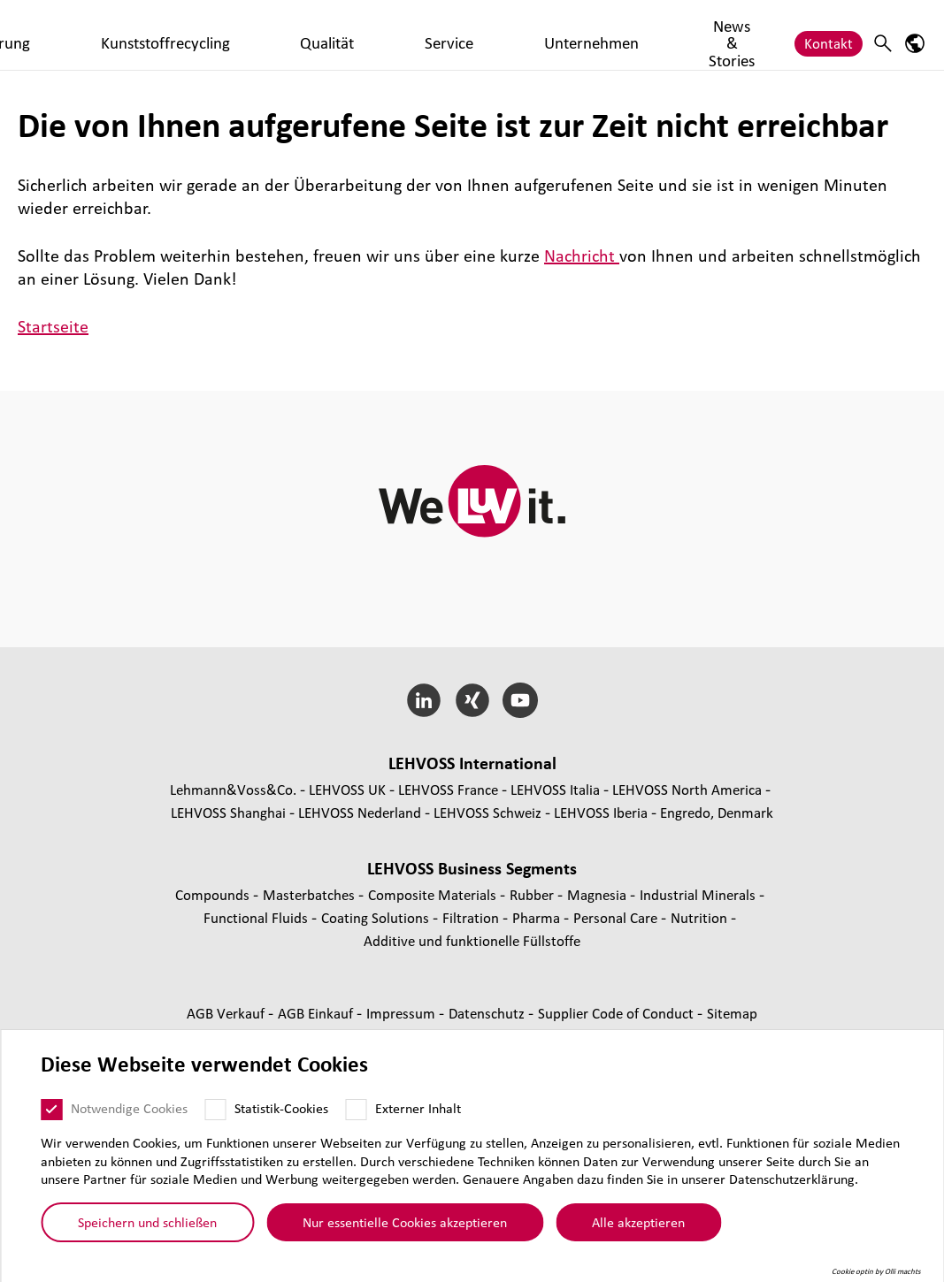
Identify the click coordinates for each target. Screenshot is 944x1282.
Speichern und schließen (147, 1231)
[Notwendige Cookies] (51, 1117)
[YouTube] (520, 700)
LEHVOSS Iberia (601, 812)
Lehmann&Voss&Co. (233, 789)
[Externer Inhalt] (355, 1117)
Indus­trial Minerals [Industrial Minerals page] (699, 894)
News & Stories (736, 34)
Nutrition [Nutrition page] (701, 917)
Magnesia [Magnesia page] (598, 894)
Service (544, 34)
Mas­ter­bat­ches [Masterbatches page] (310, 894)
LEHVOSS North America (687, 789)
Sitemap (732, 1012)
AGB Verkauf (227, 1012)
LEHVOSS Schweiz (487, 812)
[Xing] (472, 700)
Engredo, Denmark (716, 812)
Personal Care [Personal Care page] (617, 917)
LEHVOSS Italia (555, 789)
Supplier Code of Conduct (617, 1012)
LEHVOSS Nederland (359, 812)
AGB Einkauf (317, 1012)
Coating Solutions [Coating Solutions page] (377, 917)
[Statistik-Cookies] (215, 1117)
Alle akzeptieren (638, 1231)
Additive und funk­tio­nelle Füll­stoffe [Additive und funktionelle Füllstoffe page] (472, 940)
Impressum (402, 1012)
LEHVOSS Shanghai (228, 812)
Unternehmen (629, 34)
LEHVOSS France (448, 789)
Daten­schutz (488, 1012)
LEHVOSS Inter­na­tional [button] (472, 763)
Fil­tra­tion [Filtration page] (472, 917)
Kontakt (828, 34)
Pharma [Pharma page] (538, 917)
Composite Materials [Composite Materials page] (434, 894)
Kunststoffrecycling (375, 34)
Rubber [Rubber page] (533, 894)
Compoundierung (243, 34)
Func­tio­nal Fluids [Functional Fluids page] (257, 917)
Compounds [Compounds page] (214, 894)
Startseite (53, 326)
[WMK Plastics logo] (83, 35)
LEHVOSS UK (347, 789)
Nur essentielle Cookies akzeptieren (405, 1231)
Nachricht (581, 255)
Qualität (478, 34)
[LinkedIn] (423, 700)
